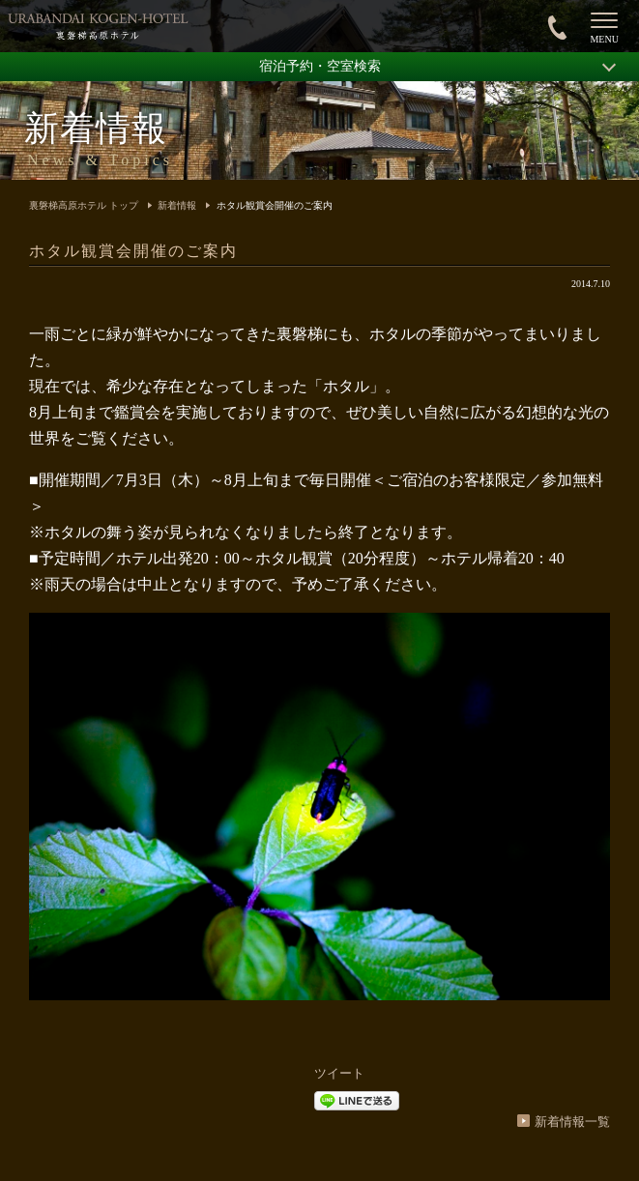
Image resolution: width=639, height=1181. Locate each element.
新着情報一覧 (572, 1121)
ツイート (339, 1073)
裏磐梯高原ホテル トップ (83, 205)
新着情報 (177, 205)
